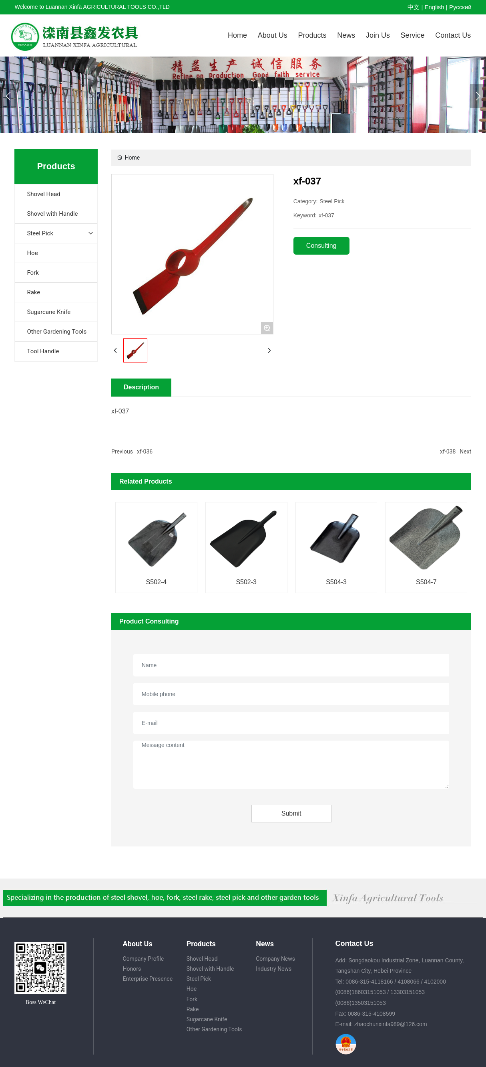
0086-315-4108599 (371, 1013)
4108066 (409, 981)
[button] (478, 96)
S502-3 (246, 582)
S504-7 (426, 582)
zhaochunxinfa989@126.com (390, 1024)
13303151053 (407, 992)
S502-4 (156, 582)
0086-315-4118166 (369, 981)
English (434, 7)
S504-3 (336, 582)
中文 (414, 7)
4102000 (435, 981)
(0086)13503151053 (360, 1003)
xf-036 (145, 451)
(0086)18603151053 (360, 992)
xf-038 (448, 451)
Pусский (460, 7)
